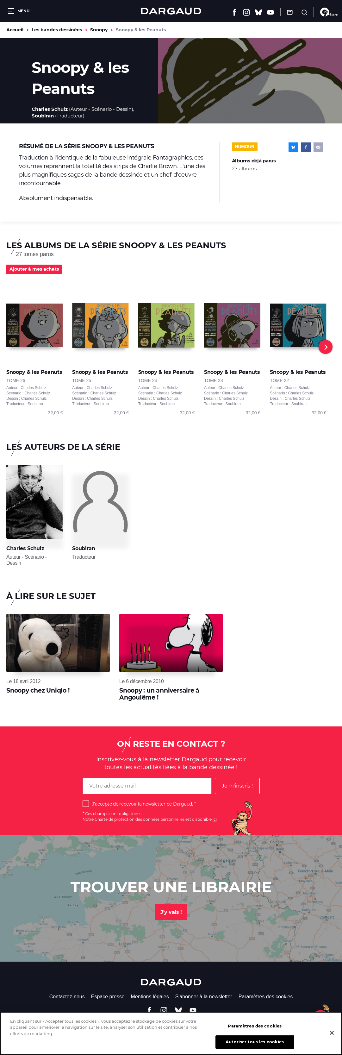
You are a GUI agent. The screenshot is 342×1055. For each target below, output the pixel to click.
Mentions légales (150, 996)
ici (215, 819)
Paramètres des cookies (266, 996)
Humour (244, 146)
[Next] (326, 347)
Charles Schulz (50, 109)
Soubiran (43, 116)
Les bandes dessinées (57, 30)
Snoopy (99, 30)
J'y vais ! (171, 912)
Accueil (14, 30)
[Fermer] (332, 1037)
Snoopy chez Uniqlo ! (38, 690)
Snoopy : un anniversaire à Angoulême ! (159, 694)
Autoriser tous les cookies (255, 1045)
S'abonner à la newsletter (203, 996)
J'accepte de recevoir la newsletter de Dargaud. (142, 804)
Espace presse (108, 996)
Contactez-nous (67, 996)
